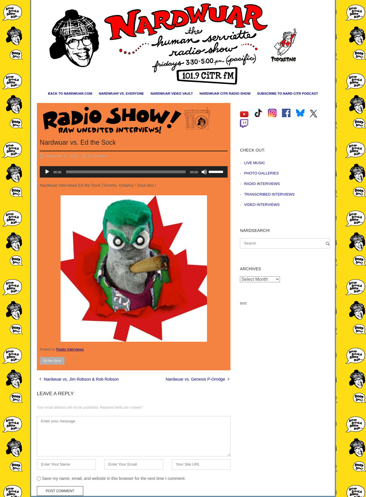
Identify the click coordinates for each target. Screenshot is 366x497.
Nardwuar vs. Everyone (121, 93)
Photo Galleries (261, 173)
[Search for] (285, 243)
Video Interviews (262, 204)
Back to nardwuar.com (70, 93)
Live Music (254, 163)
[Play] (47, 172)
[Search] (328, 243)
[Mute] (204, 172)
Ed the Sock (52, 360)
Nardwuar (100, 156)
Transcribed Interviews (269, 194)
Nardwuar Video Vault (171, 93)
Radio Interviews (70, 349)
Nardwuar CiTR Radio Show (225, 93)
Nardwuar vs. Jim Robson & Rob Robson (81, 379)
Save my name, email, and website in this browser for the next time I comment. (114, 478)
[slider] (126, 171)
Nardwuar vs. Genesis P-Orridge (195, 379)
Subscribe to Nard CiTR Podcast (287, 93)
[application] (134, 172)
